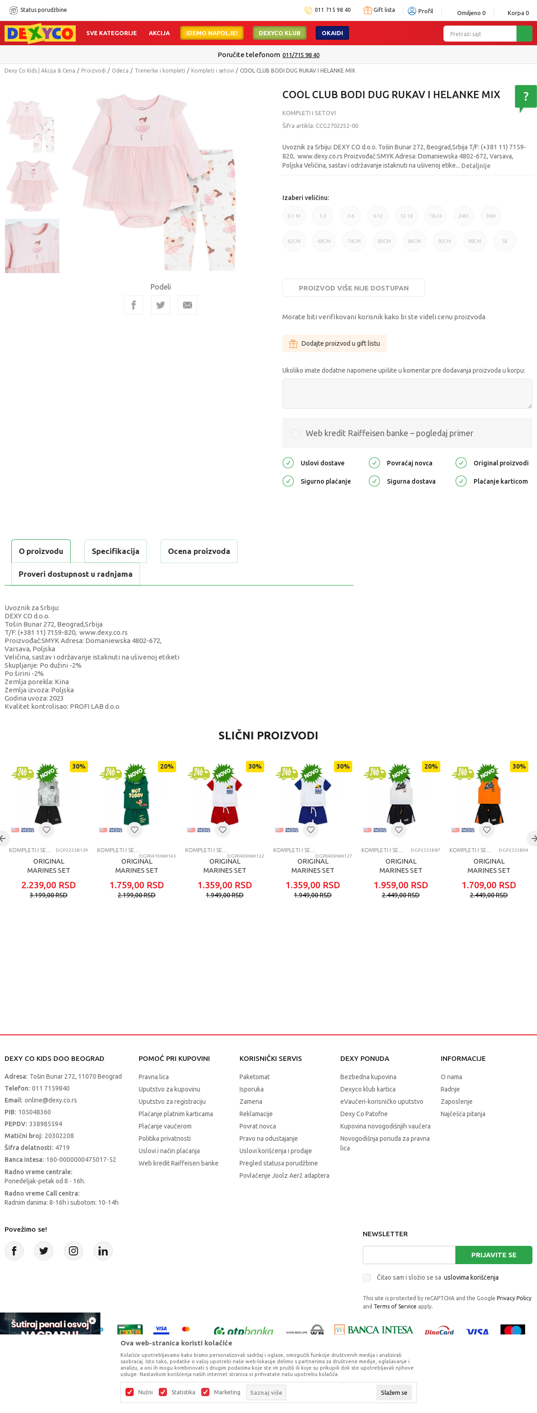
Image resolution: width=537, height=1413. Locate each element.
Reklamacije (256, 1114)
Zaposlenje (457, 1101)
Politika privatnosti (165, 1138)
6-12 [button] (378, 219)
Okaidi (332, 33)
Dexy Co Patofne (364, 1114)
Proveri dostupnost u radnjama (76, 573)
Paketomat (255, 1077)
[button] (46, 830)
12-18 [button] (406, 219)
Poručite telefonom (249, 54)
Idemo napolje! (212, 33)
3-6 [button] (350, 219)
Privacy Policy (514, 1298)
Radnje (450, 1089)
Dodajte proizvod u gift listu (334, 343)
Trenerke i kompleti (160, 71)
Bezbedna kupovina (368, 1077)
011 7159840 (51, 1088)
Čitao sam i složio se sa (438, 1277)
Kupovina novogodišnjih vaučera (385, 1126)
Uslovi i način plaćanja (169, 1151)
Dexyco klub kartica (368, 1089)
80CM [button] (384, 244)
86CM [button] (414, 244)
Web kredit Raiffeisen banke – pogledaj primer (390, 433)
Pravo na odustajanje (269, 1138)
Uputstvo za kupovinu (169, 1089)
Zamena (251, 1101)
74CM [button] (354, 244)
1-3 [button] (322, 219)
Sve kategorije (111, 33)
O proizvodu (41, 551)
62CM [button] (294, 244)
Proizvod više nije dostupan (354, 288)
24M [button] (464, 219)
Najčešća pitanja (463, 1114)
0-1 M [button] (293, 219)
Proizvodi (93, 71)
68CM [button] (324, 244)
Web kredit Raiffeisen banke (179, 1163)
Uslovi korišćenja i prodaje (276, 1151)
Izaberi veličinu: (305, 197)
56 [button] (504, 244)
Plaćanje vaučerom (165, 1126)
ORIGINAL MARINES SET (48, 865)
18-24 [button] (435, 219)
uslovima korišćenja (471, 1277)
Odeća (120, 71)
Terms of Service (395, 1306)
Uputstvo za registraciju (172, 1101)
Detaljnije (475, 165)
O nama (451, 1077)
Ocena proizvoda (199, 551)
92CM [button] (444, 244)
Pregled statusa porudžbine (279, 1163)
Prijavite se (493, 1255)
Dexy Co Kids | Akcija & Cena (40, 71)
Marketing (227, 1392)
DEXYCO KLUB (280, 33)
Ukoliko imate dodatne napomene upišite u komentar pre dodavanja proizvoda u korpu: (403, 370)
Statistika (183, 1392)
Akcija (159, 33)
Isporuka (252, 1089)
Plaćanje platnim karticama (176, 1114)
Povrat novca (258, 1126)
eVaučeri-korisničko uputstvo (381, 1101)
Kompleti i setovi (212, 71)
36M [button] (491, 219)
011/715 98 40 (300, 55)
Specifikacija (116, 551)
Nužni (145, 1392)
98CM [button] (474, 244)
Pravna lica (154, 1077)
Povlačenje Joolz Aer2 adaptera (284, 1175)
